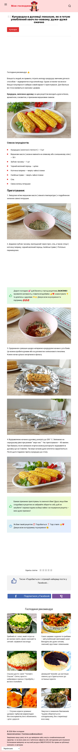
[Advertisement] (39, 53)
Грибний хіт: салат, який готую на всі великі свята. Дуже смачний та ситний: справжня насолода (21, 639)
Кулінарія (13, 29)
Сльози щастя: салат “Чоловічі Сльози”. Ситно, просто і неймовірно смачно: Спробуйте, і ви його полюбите (20, 678)
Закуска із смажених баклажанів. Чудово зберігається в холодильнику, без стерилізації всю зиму (55, 715)
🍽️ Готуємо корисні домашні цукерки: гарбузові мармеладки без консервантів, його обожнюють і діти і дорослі (21, 715)
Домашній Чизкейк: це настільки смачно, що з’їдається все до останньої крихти (55, 676)
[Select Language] (11, 749)
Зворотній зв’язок (14, 734)
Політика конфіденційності (32, 734)
